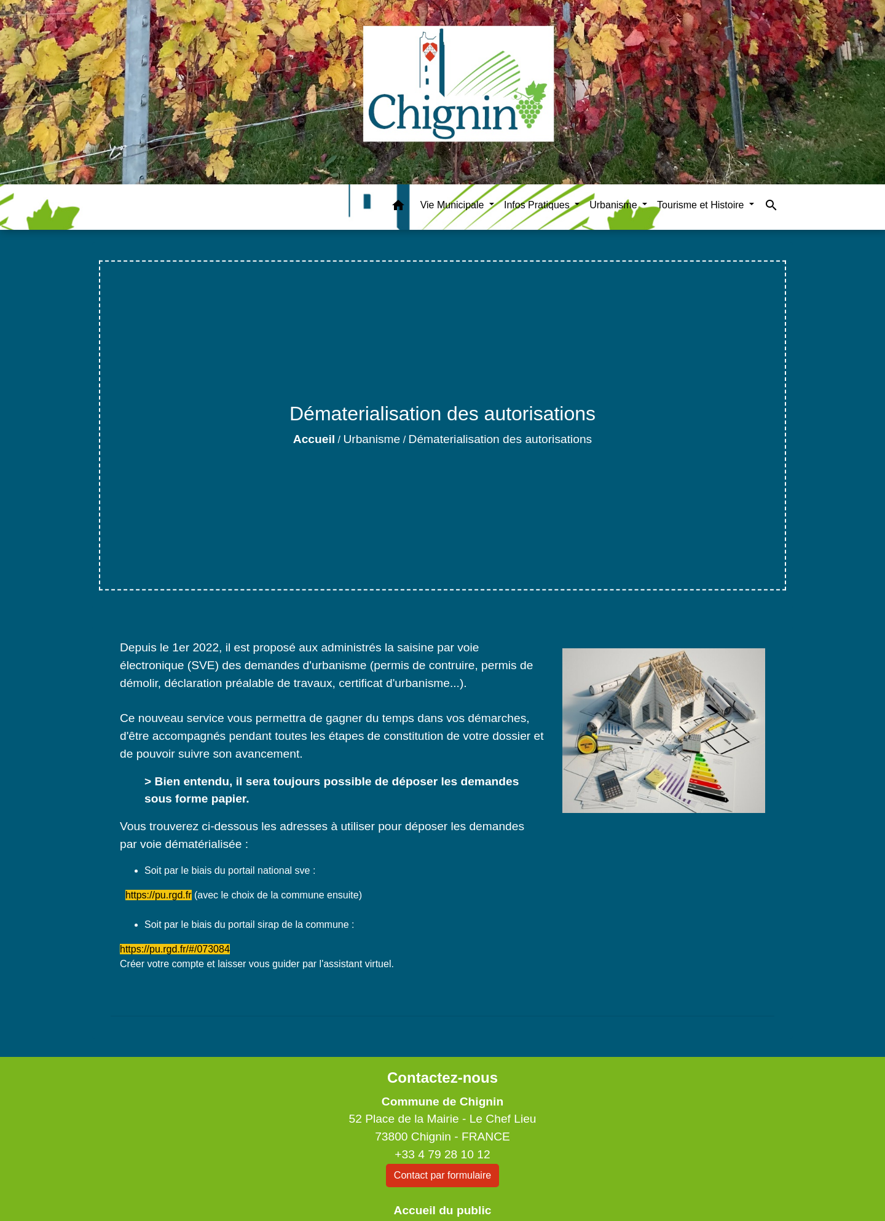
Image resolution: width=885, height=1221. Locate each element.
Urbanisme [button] (614, 205)
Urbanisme (371, 439)
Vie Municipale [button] (453, 205)
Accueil (314, 439)
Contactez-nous (442, 1077)
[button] (398, 207)
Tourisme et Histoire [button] (702, 205)
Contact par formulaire (442, 1175)
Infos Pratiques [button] (538, 205)
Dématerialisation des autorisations (500, 439)
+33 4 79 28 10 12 (442, 1154)
